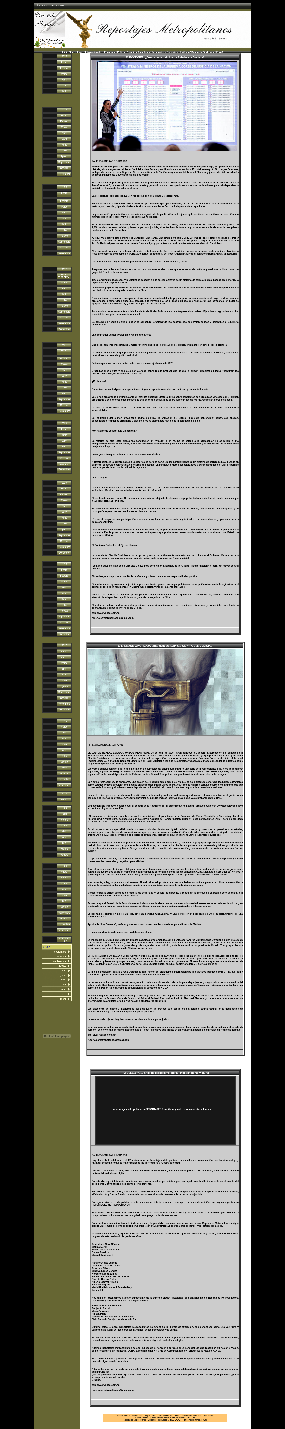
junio (64, 680)
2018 (64, 564)
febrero (64, 657)
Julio (64, 150)
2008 (64, 866)
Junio (64, 91)
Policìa (121, 52)
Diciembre (64, 329)
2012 (64, 793)
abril (64, 587)
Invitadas (185, 52)
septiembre (64, 767)
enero (64, 651)
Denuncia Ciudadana (203, 52)
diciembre (64, 785)
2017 (64, 645)
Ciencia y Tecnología (138, 52)
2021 (64, 345)
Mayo (64, 85)
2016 (64, 721)
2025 (64, 56)
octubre (64, 773)
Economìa (110, 52)
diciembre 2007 (64, 939)
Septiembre (64, 162)
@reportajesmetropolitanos (128, 1109)
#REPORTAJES (152, 1109)
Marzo (64, 74)
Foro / (219, 52)
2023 (64, 187)
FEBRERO (63, 277)
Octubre (64, 168)
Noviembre (64, 174)
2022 (64, 269)
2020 (64, 423)
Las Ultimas (76, 52)
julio (64, 750)
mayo (64, 593)
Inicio (65, 52)
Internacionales (93, 52)
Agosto (64, 156)
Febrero (64, 68)
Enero (64, 62)
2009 (64, 808)
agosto (64, 686)
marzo (64, 663)
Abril (64, 79)
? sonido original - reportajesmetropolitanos (186, 1109)
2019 (64, 482)
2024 (64, 109)
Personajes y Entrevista (165, 52)
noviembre (64, 779)
